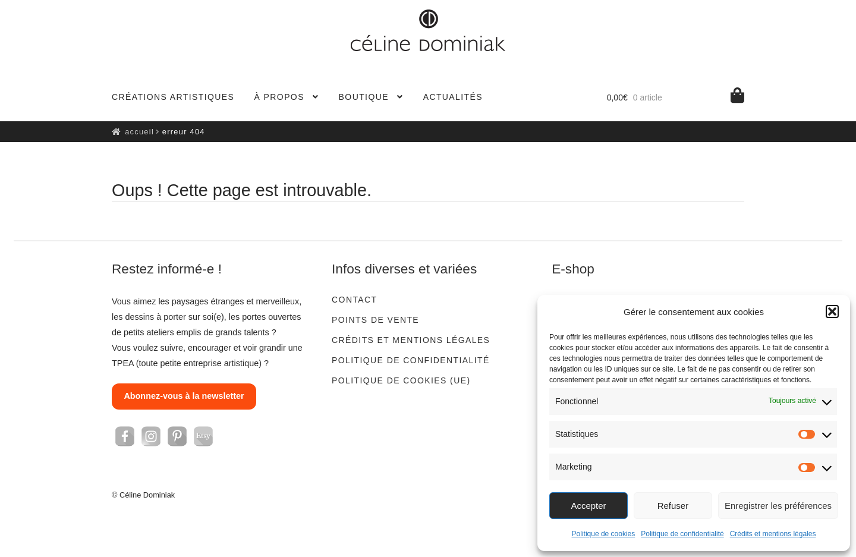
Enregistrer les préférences (778, 506)
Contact (354, 299)
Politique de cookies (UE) (401, 380)
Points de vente (375, 320)
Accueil (139, 131)
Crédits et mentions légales (773, 534)
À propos (279, 97)
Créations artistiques (173, 97)
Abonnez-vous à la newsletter (184, 396)
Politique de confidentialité (682, 534)
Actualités (453, 97)
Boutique (364, 97)
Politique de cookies (603, 534)
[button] (832, 311)
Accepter (588, 506)
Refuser (673, 506)
